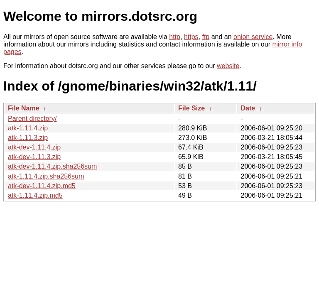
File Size (191, 108)
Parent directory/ (32, 118)
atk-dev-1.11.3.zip (34, 156)
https (191, 36)
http (174, 36)
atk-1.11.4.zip (28, 128)
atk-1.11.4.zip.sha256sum (46, 176)
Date (247, 108)
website (228, 65)
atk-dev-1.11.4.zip (34, 147)
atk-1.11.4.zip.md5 (35, 195)
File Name (23, 108)
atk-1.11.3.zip (28, 137)
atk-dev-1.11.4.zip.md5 (42, 185)
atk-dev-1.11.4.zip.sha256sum (52, 166)
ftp (205, 36)
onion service (252, 36)
